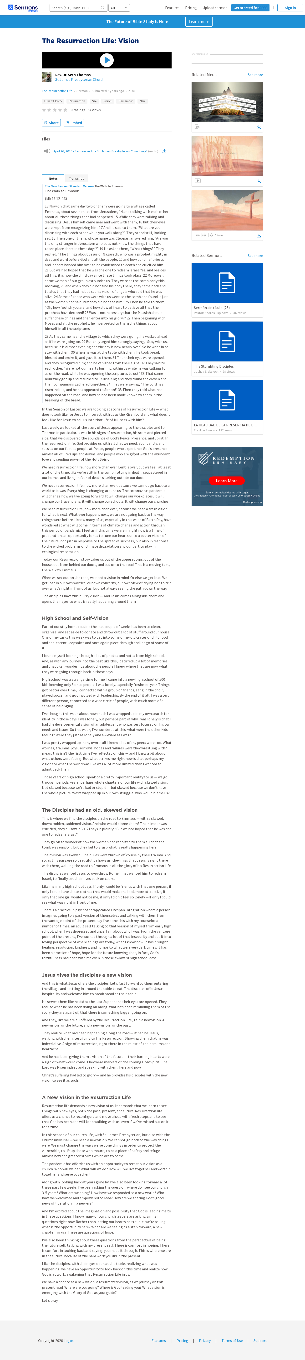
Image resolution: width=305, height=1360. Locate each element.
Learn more (199, 21)
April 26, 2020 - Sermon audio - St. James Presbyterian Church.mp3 (105, 151)
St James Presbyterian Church (79, 79)
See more (255, 74)
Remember (126, 101)
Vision (108, 101)
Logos (68, 1340)
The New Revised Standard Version (69, 186)
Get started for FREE (250, 7)
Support (260, 1340)
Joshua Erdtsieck (206, 371)
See (94, 101)
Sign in (290, 7)
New (142, 101)
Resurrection (77, 101)
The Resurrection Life (57, 91)
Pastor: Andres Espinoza (211, 313)
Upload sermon (215, 7)
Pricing (191, 7)
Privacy (205, 1340)
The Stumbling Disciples (214, 366)
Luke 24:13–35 (53, 101)
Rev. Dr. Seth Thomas (73, 74)
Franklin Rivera (204, 430)
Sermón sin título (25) (212, 307)
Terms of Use (232, 1340)
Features (172, 7)
